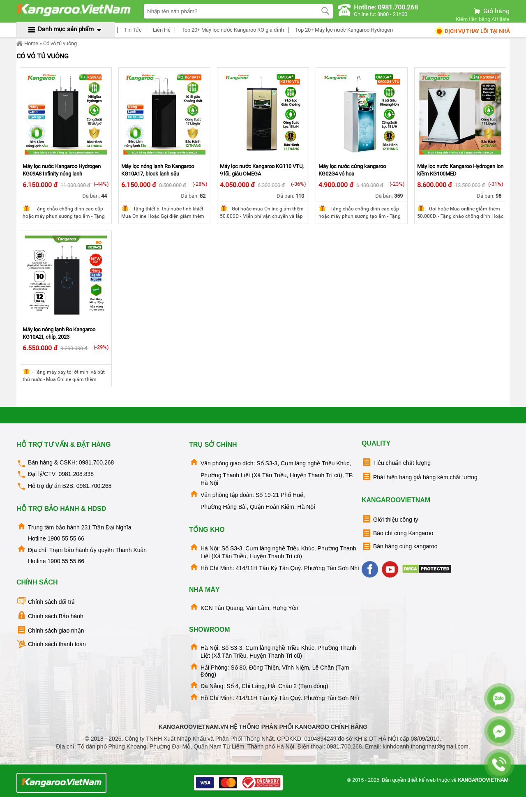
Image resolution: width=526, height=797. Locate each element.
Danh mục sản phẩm (66, 29)
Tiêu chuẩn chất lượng (396, 462)
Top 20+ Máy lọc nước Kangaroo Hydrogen (343, 30)
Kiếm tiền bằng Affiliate (483, 19)
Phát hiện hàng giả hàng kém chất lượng (420, 476)
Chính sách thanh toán (51, 644)
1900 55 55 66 (65, 538)
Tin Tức (132, 30)
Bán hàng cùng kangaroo (399, 546)
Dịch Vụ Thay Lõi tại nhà (472, 31)
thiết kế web (421, 780)
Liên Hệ (160, 30)
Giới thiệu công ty (390, 519)
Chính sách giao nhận (50, 630)
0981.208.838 (76, 474)
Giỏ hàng (491, 11)
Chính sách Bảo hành (49, 615)
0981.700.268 (96, 462)
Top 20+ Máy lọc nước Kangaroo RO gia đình (231, 30)
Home (27, 43)
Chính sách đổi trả (45, 601)
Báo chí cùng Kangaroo (397, 533)
